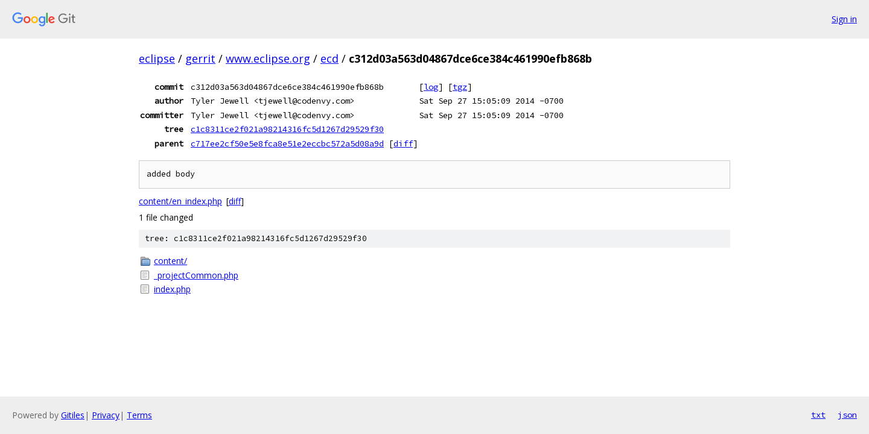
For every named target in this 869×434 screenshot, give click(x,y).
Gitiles (72, 415)
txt (818, 414)
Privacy (105, 415)
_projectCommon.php (196, 275)
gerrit (200, 58)
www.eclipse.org (268, 58)
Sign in (844, 19)
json (847, 414)
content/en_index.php (180, 201)
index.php (172, 289)
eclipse (157, 58)
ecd (329, 58)
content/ (170, 260)
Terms (139, 415)
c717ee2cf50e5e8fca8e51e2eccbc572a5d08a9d (287, 143)
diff (403, 143)
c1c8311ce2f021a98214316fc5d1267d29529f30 (287, 129)
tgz (460, 86)
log (431, 86)
